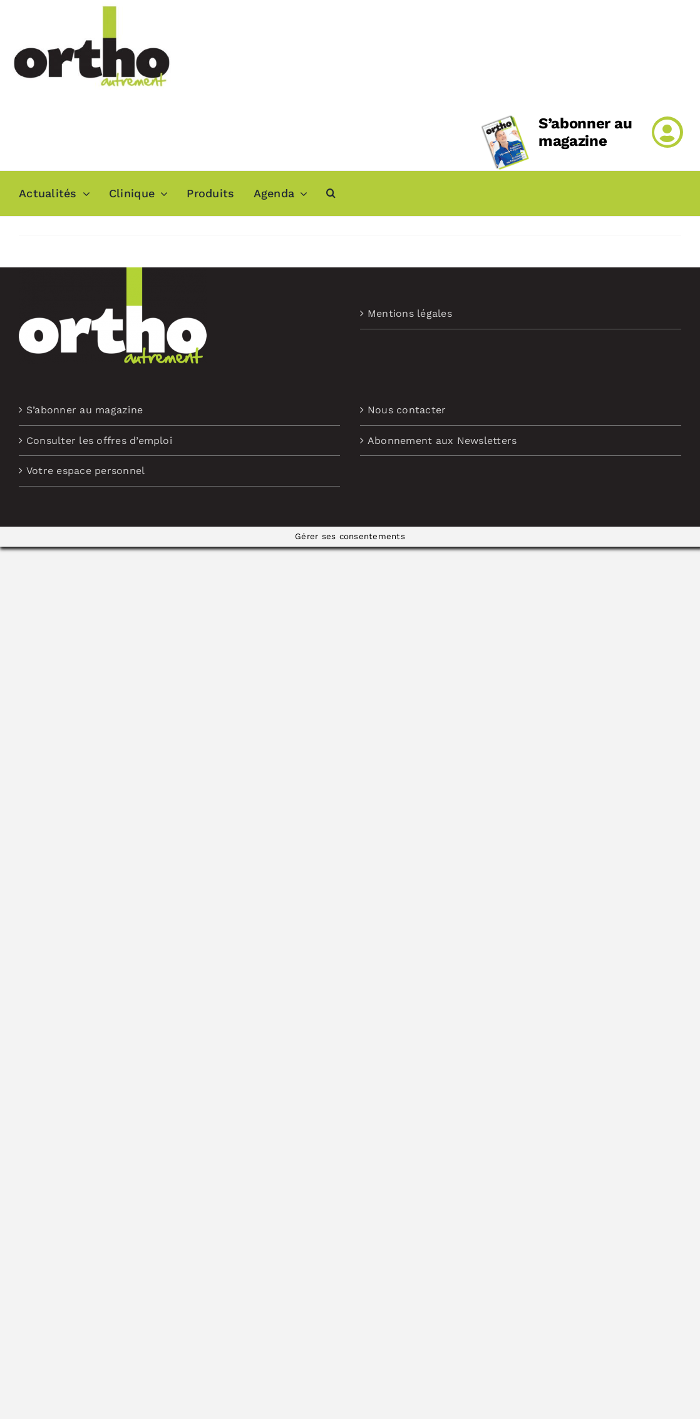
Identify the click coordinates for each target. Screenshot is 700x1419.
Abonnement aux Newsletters (442, 440)
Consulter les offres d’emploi (99, 440)
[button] (331, 193)
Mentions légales (410, 313)
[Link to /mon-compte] (667, 132)
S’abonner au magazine (585, 132)
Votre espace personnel (85, 471)
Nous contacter (407, 410)
